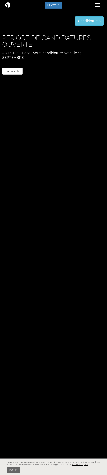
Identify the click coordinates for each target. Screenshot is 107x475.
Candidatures (89, 21)
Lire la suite (12, 71)
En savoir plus (80, 464)
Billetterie (53, 5)
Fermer (13, 469)
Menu (96, 3)
